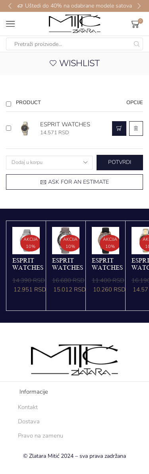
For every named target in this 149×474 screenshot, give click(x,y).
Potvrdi (119, 162)
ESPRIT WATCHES (65, 124)
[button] (10, 6)
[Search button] (137, 44)
